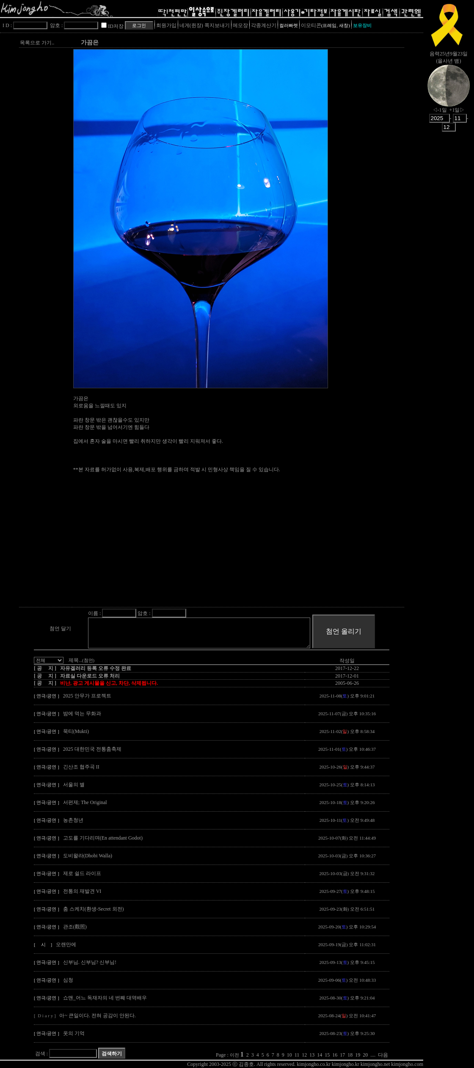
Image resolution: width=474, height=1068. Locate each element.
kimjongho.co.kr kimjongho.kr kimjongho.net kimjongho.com (360, 1064)
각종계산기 (263, 25)
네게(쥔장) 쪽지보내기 (204, 25)
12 (304, 1055)
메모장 (240, 25)
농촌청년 (73, 820)
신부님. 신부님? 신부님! (89, 962)
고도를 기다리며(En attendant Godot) (103, 838)
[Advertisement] (226, 547)
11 (297, 1055)
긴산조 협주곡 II (81, 767)
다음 (383, 1055)
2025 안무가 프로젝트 (87, 696)
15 (327, 1055)
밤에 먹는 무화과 (82, 714)
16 (334, 1055)
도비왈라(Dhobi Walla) (87, 856)
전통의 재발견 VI (82, 891)
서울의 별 (74, 785)
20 (365, 1055)
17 (342, 1055)
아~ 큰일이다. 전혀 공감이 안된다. (97, 1016)
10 (289, 1055)
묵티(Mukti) (76, 731)
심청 (68, 980)
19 (357, 1055)
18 (350, 1055)
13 (311, 1055)
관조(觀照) (75, 927)
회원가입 (166, 25)
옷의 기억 (74, 1033)
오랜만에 (66, 944)
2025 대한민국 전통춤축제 (92, 749)
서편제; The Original (85, 802)
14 (319, 1055)
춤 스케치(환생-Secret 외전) (93, 909)
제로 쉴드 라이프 (82, 873)
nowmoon (448, 92)
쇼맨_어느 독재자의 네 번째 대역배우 (105, 998)
